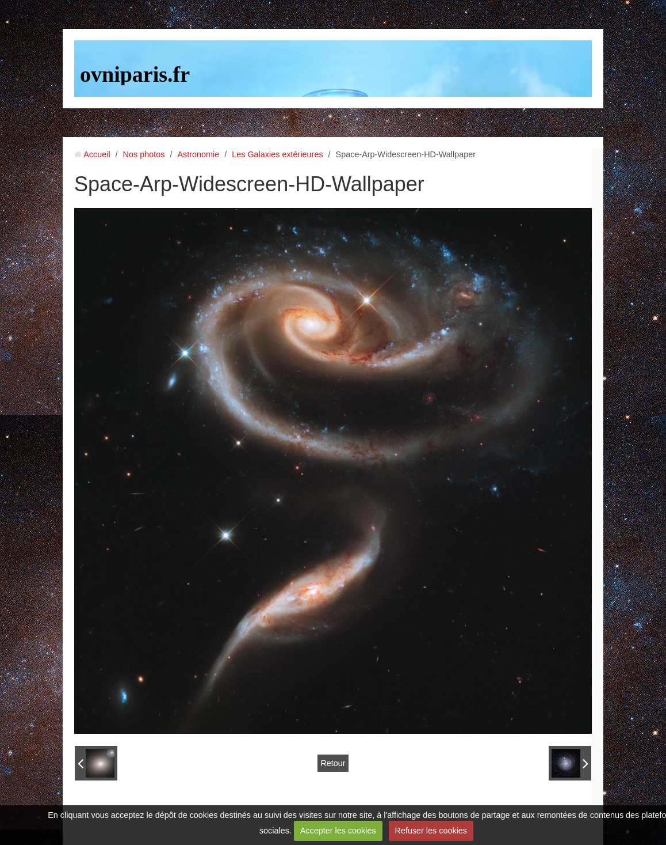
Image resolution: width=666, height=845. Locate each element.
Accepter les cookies (338, 830)
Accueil (96, 154)
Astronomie (198, 154)
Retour (332, 763)
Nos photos (144, 154)
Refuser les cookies (431, 830)
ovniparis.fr (135, 74)
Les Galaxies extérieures (277, 154)
